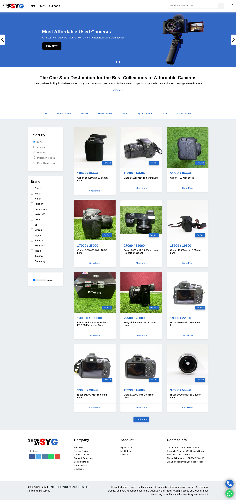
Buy (42, 6)
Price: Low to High (44, 157)
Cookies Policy (81, 454)
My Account (126, 447)
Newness (39, 152)
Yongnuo (40, 245)
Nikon (38, 198)
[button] (17, 39)
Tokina (39, 256)
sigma (38, 235)
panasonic (41, 209)
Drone (164, 113)
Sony (38, 193)
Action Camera (105, 113)
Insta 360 (40, 214)
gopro (38, 219)
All (46, 113)
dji (36, 224)
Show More (118, 90)
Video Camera (184, 113)
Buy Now (51, 46)
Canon (38, 188)
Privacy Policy (81, 451)
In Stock (39, 147)
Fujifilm (39, 203)
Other (124, 113)
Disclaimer (79, 469)
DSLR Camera (64, 113)
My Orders (125, 451)
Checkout (125, 454)
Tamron (39, 240)
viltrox (38, 229)
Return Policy (80, 465)
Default (38, 142)
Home (32, 6)
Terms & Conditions (83, 458)
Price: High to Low (44, 163)
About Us (78, 447)
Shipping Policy (81, 462)
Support (54, 6)
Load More (141, 419)
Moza (38, 250)
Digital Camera (144, 113)
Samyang (40, 261)
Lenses (84, 113)
